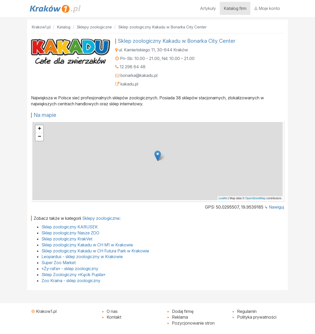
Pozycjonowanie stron (193, 323)
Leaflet (223, 198)
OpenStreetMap (255, 198)
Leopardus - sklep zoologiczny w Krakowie (82, 256)
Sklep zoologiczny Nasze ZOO (70, 232)
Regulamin (247, 311)
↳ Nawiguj (274, 207)
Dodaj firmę (182, 311)
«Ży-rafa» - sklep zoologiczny (69, 268)
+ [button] (39, 129)
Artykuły (208, 8)
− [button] (39, 137)
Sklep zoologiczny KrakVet (66, 238)
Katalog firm (235, 8)
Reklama (180, 317)
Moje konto (267, 8)
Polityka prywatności (256, 317)
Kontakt (114, 317)
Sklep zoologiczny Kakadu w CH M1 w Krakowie (87, 244)
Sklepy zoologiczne (100, 218)
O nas (112, 311)
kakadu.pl (129, 84)
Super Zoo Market (58, 262)
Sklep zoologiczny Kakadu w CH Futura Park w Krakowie (95, 250)
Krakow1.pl (46, 311)
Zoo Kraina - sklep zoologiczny (70, 280)
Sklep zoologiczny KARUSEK (69, 226)
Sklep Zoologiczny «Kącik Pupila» (73, 274)
